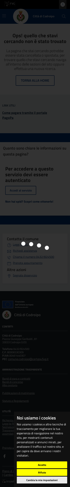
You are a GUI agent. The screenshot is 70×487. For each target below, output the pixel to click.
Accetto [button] (42, 465)
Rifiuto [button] (42, 472)
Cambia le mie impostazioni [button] (42, 480)
